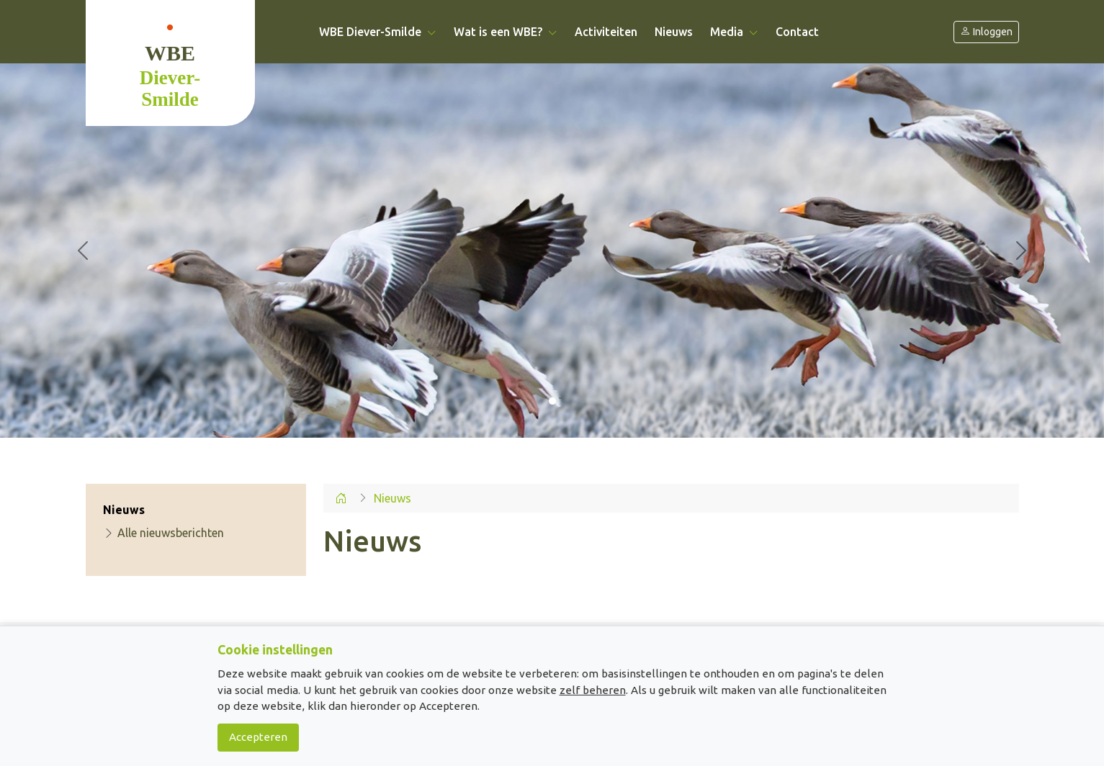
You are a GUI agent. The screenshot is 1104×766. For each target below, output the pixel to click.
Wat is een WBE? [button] (505, 31)
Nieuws (674, 31)
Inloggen (986, 32)
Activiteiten (606, 31)
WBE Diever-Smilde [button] (377, 31)
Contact (797, 31)
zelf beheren (593, 690)
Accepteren (258, 737)
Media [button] (734, 31)
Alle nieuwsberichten (163, 532)
